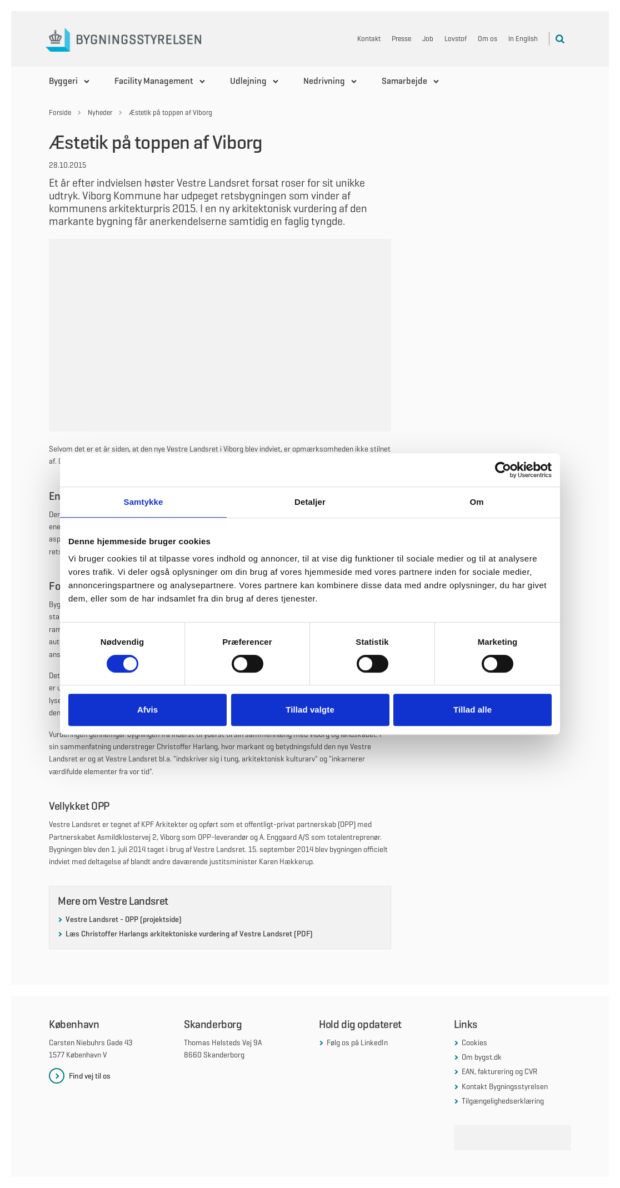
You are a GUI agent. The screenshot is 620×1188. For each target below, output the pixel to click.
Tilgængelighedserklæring (503, 1101)
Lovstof (455, 38)
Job (427, 38)
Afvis (147, 709)
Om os (487, 38)
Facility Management (153, 81)
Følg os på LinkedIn (357, 1042)
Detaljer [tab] (310, 502)
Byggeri (63, 81)
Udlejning (248, 81)
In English (523, 38)
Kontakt (369, 38)
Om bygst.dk (482, 1057)
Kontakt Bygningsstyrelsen (505, 1086)
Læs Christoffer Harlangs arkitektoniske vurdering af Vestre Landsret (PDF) (189, 934)
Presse (401, 38)
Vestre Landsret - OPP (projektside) (124, 919)
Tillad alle (472, 709)
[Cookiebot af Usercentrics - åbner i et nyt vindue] (503, 470)
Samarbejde (404, 81)
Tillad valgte (310, 709)
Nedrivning (324, 81)
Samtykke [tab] (143, 502)
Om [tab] (476, 502)
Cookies (474, 1042)
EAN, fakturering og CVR (499, 1071)
